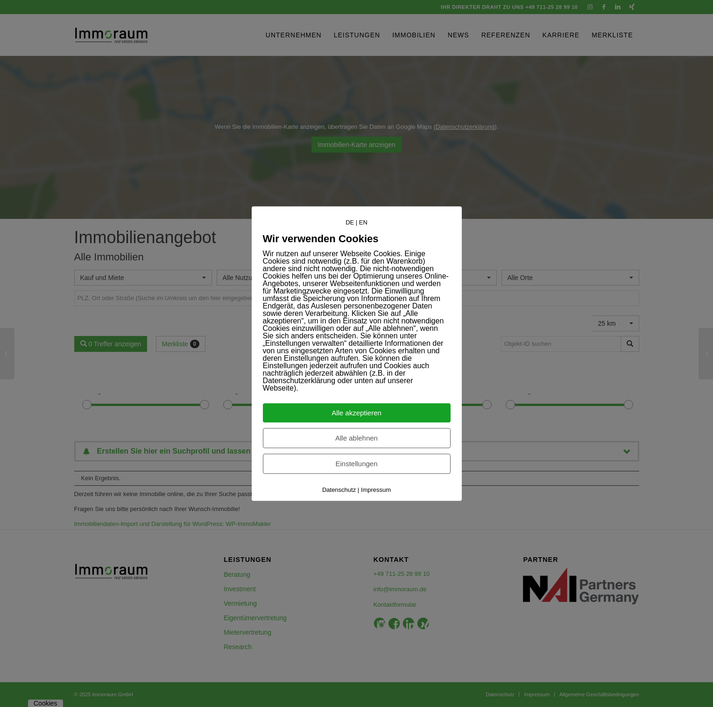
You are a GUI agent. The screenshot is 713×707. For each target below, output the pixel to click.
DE (350, 222)
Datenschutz (339, 489)
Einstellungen (356, 464)
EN (363, 222)
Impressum (376, 489)
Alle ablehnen (356, 438)
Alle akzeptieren (356, 413)
